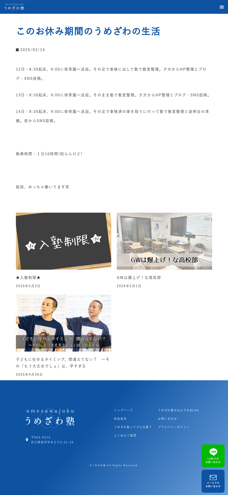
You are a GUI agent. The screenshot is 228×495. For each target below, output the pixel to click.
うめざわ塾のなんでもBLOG (178, 410)
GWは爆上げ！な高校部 (139, 277)
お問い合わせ (167, 418)
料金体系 (120, 418)
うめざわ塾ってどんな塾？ (133, 427)
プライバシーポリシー (174, 427)
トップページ (123, 410)
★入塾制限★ (28, 277)
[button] (222, 6)
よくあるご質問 (125, 435)
